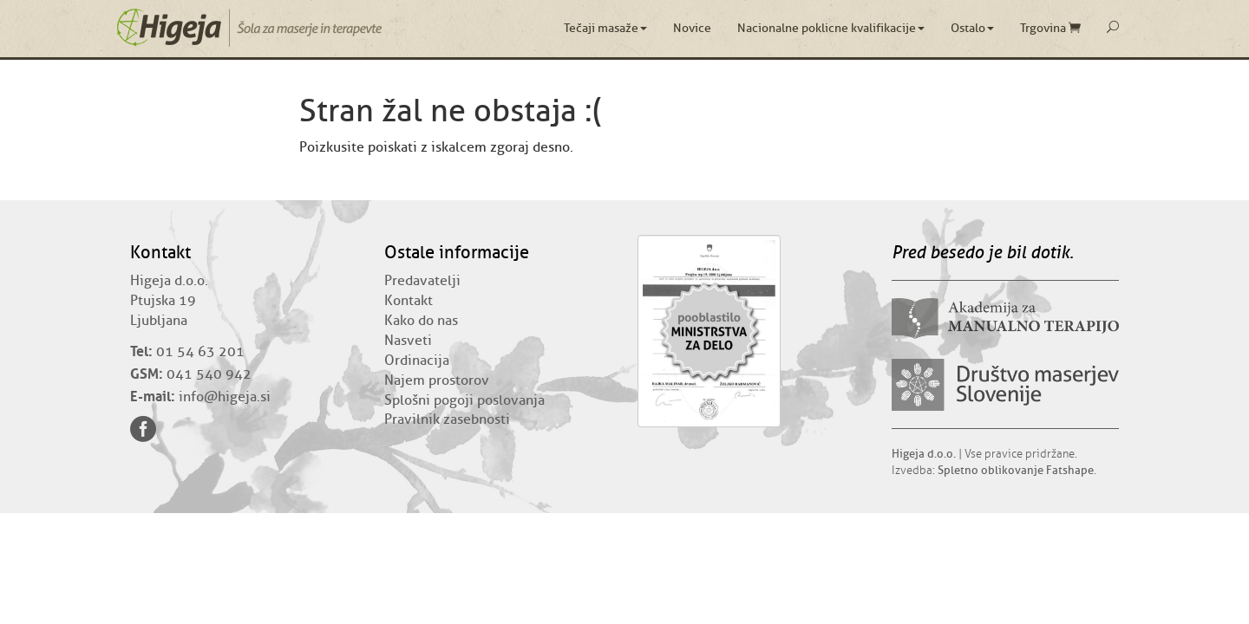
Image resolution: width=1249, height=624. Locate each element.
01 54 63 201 (200, 352)
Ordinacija (416, 360)
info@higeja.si (225, 397)
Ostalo (972, 28)
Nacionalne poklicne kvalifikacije (831, 28)
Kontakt (408, 300)
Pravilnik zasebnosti (447, 419)
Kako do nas (421, 320)
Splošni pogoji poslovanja (464, 400)
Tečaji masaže (605, 28)
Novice (692, 28)
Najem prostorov (436, 380)
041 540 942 (209, 374)
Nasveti (408, 340)
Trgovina (1050, 28)
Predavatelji (422, 280)
